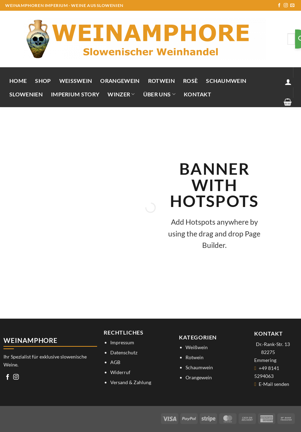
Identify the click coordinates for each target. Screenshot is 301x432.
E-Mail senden (274, 384)
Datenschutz (123, 352)
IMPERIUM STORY (75, 94)
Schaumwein (226, 80)
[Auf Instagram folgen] (286, 5)
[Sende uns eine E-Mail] (292, 5)
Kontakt (197, 94)
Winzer (121, 94)
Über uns (159, 94)
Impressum (122, 342)
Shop (43, 80)
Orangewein (119, 80)
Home (18, 80)
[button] (288, 82)
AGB (115, 362)
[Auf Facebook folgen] (279, 5)
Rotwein (161, 80)
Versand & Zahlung (130, 382)
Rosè (190, 80)
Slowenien (26, 94)
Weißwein (75, 80)
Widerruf (120, 372)
